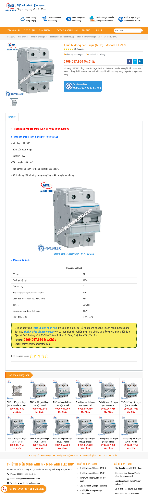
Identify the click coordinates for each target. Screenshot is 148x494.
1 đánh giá (79, 49)
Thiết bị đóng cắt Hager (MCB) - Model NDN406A (108, 421)
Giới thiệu (29, 30)
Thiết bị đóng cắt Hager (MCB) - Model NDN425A (131, 405)
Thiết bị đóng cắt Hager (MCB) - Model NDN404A (131, 421)
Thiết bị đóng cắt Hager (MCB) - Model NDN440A (85, 405)
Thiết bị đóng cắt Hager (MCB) (92, 473)
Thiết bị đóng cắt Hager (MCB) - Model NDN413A (62, 441)
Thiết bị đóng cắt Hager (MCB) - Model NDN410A (85, 441)
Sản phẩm (44, 30)
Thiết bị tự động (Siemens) (65, 455)
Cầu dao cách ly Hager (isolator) (93, 485)
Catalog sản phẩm (67, 30)
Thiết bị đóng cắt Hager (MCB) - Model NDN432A (108, 405)
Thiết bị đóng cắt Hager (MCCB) (93, 468)
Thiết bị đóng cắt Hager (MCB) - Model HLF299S (74, 254)
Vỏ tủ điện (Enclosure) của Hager (129, 488)
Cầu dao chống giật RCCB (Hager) (129, 468)
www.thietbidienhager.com (29, 483)
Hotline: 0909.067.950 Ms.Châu (22, 489)
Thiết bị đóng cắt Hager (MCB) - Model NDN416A (39, 441)
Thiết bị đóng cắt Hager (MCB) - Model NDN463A (39, 405)
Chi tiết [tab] (11, 116)
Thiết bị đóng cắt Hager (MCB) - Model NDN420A (17, 441)
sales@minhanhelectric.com (28, 478)
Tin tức (86, 30)
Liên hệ (98, 30)
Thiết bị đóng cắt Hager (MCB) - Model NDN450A (62, 405)
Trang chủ (14, 30)
